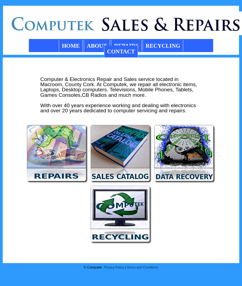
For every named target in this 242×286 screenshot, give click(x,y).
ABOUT (97, 46)
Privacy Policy (114, 267)
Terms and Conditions (142, 267)
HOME (71, 46)
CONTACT (121, 51)
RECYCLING (163, 46)
